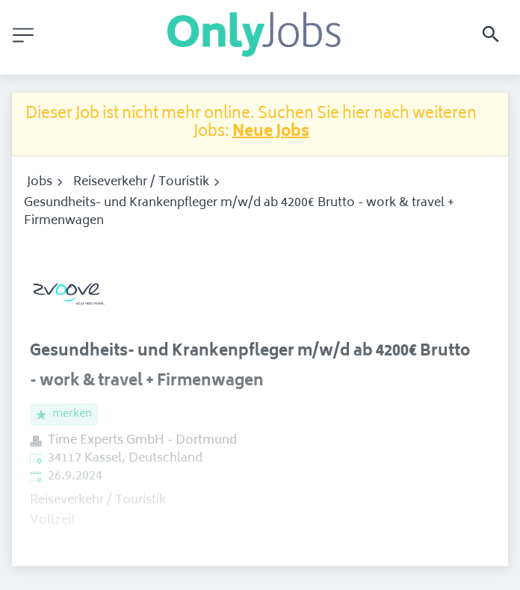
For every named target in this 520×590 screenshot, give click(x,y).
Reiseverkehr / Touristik (141, 182)
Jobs (39, 182)
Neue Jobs (270, 132)
